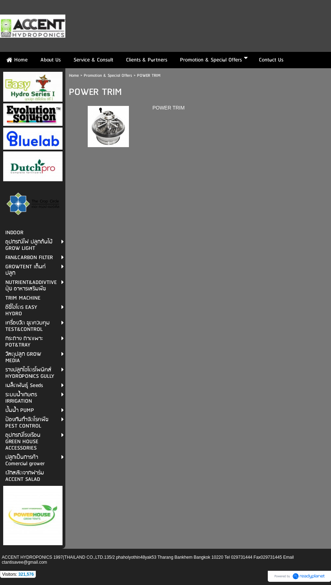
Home (74, 75)
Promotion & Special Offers (108, 75)
